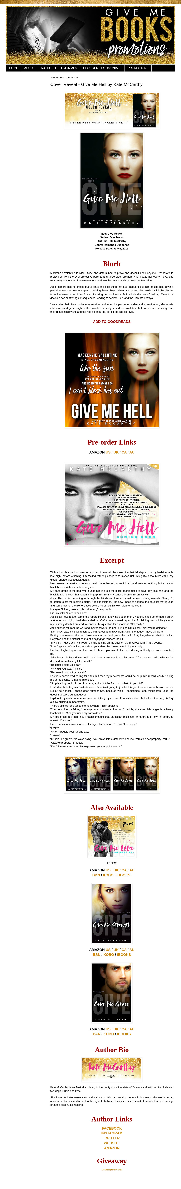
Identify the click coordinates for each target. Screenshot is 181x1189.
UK (116, 452)
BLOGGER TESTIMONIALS (102, 68)
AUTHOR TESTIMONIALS (59, 68)
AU (131, 452)
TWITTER (112, 1138)
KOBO (108, 875)
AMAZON (111, 1148)
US (108, 452)
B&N (96, 875)
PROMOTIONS (138, 68)
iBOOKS (123, 875)
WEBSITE (112, 1143)
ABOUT (29, 68)
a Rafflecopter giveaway (112, 1170)
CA (124, 452)
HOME (13, 68)
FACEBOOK (112, 1128)
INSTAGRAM (111, 1133)
